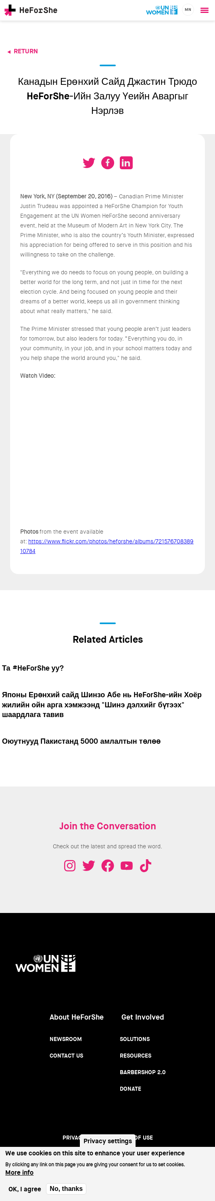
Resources (135, 1055)
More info (19, 1172)
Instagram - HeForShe (69, 865)
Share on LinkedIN (126, 162)
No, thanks (66, 1188)
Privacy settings (107, 1141)
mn (188, 9)
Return (26, 51)
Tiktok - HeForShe (145, 865)
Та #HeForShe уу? (33, 668)
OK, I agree (24, 1189)
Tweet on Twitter (89, 162)
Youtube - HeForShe (126, 865)
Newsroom (66, 1039)
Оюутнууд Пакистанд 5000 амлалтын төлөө (81, 741)
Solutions (135, 1039)
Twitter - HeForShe (88, 865)
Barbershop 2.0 (143, 1072)
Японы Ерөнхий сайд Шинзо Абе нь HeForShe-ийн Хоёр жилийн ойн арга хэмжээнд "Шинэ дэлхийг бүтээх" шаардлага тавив (102, 704)
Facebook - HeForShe (107, 865)
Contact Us (66, 1055)
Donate (130, 1088)
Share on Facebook (107, 162)
